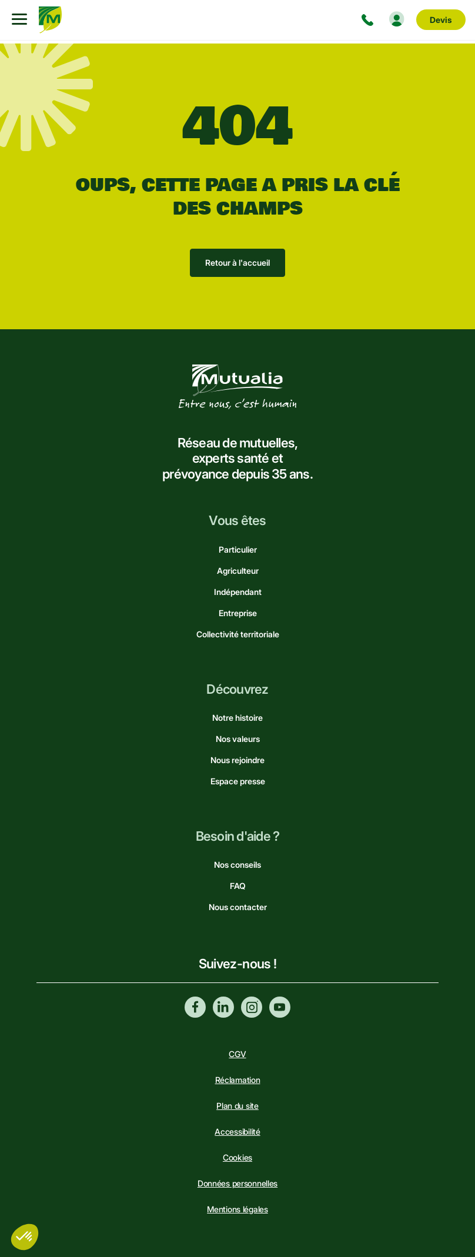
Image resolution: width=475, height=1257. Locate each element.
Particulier (238, 549)
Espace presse (237, 781)
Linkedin (223, 1007)
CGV (237, 1054)
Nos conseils (237, 865)
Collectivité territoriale (237, 634)
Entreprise (238, 613)
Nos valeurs (238, 739)
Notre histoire (237, 718)
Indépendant (238, 592)
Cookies (237, 1157)
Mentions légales (237, 1209)
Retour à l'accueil (237, 263)
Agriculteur (238, 571)
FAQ (238, 886)
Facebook (195, 1007)
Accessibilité (237, 1131)
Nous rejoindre (237, 760)
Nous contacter (238, 907)
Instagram (251, 1007)
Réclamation (237, 1080)
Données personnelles (237, 1183)
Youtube (279, 1007)
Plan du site (237, 1106)
